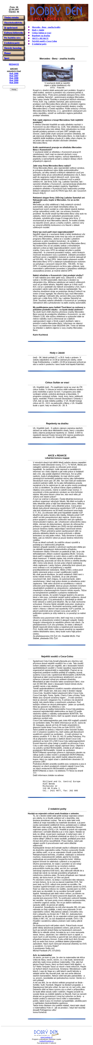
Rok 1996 (14, 73)
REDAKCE (14, 64)
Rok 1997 (14, 76)
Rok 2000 (14, 83)
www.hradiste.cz (46, 1037)
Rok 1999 (14, 80)
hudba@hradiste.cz (46, 1041)
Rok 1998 (14, 78)
